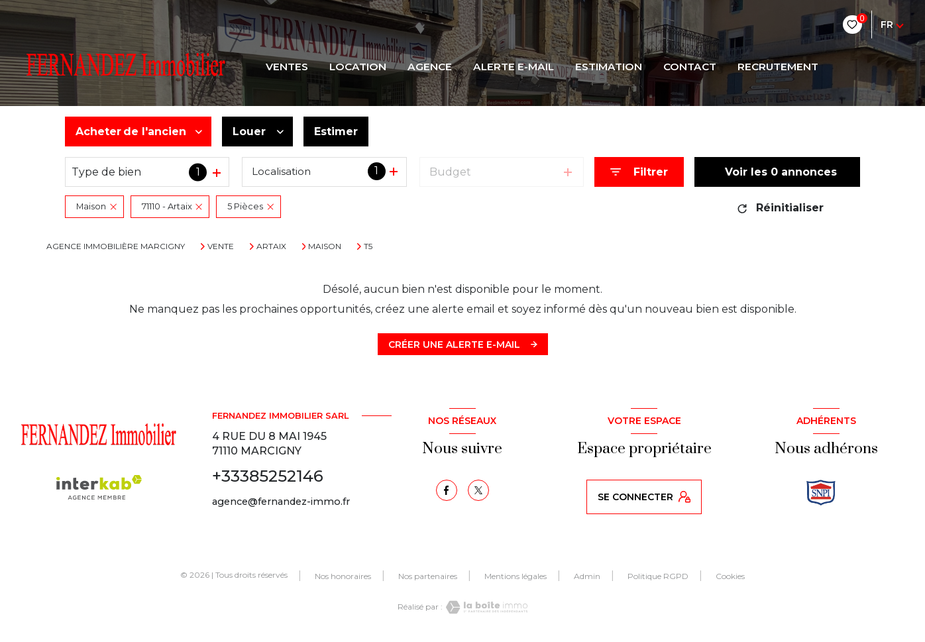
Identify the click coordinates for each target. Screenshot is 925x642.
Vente (220, 246)
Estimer (336, 131)
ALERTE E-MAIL (513, 67)
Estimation (608, 67)
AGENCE (430, 67)
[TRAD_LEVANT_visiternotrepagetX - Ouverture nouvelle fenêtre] (478, 490)
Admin (587, 576)
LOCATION (357, 67)
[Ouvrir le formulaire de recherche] (639, 172)
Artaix (271, 246)
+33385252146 (267, 476)
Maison (324, 246)
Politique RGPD (657, 576)
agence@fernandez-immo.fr (281, 502)
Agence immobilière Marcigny (115, 246)
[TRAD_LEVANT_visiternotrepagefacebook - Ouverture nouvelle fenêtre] (446, 490)
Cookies (730, 576)
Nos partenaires (427, 576)
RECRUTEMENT (777, 67)
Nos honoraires (343, 576)
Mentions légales (515, 576)
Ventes (287, 67)
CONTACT (689, 67)
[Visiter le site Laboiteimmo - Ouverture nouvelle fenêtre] (485, 607)
